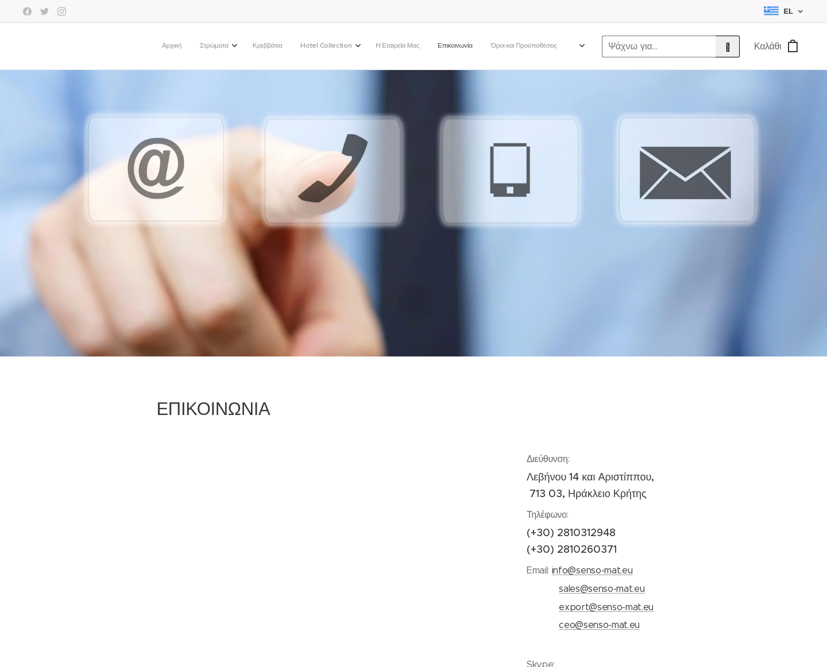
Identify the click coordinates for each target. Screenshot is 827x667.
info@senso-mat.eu (591, 570)
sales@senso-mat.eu (601, 588)
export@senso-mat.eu (606, 607)
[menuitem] (389, 46)
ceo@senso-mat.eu (599, 624)
